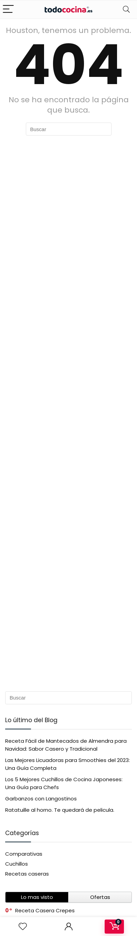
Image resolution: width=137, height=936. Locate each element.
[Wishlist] (23, 926)
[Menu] (8, 9)
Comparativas (23, 853)
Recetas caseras (27, 873)
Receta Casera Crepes (45, 910)
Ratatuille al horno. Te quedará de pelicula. (59, 809)
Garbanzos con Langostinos (41, 798)
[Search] (126, 9)
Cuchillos (16, 863)
